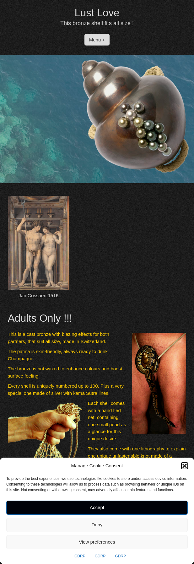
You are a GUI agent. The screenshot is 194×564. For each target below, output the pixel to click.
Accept (97, 507)
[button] (184, 466)
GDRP (79, 556)
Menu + (97, 39)
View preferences (97, 542)
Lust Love (96, 13)
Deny (96, 524)
